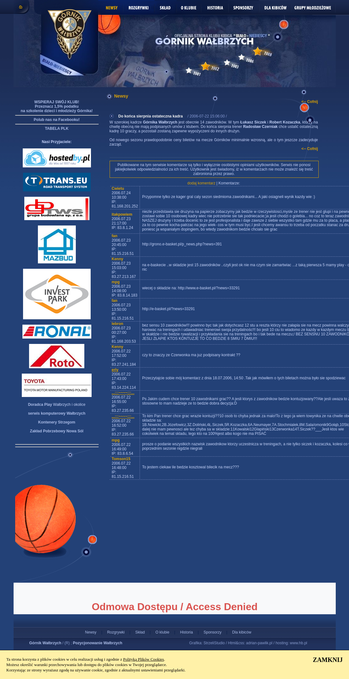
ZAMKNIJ (328, 659)
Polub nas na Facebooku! (57, 119)
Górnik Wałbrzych (45, 643)
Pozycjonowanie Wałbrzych (97, 643)
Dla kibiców (241, 632)
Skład (140, 632)
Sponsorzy (212, 632)
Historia (186, 632)
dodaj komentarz (201, 183)
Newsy (90, 632)
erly (115, 370)
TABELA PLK (57, 128)
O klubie (162, 632)
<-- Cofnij (309, 101)
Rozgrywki (115, 632)
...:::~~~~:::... (123, 393)
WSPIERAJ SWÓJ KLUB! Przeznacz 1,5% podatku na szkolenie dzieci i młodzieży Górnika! (57, 106)
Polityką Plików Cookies (143, 659)
